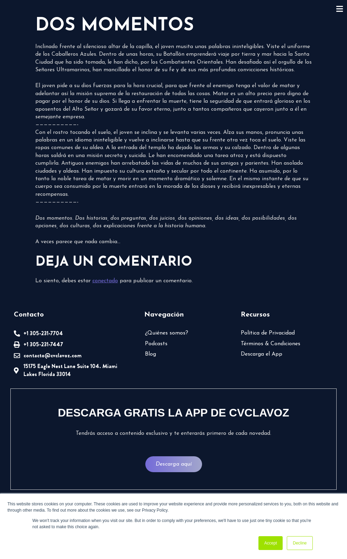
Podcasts (156, 344)
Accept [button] (270, 543)
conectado (105, 281)
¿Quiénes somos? (166, 333)
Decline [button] (300, 543)
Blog (150, 354)
